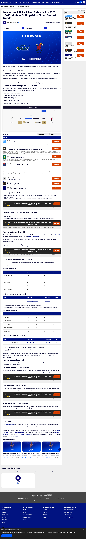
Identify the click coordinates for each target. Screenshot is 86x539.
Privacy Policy (4, 517)
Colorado (45, 514)
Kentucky (45, 512)
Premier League (45, 2)
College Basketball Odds (27, 514)
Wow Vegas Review (68, 512)
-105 (20, 122)
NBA (29, 2)
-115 (44, 122)
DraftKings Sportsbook (34, 236)
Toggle (80, 2)
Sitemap (3, 522)
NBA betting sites (13, 436)
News (51, 2)
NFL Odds (24, 509)
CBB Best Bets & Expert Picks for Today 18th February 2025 (11, 454)
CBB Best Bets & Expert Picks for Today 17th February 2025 (31, 454)
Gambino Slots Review (68, 511)
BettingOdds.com (9, 424)
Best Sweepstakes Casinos (69, 509)
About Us (3, 509)
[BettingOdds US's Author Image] (18, 478)
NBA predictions (19, 432)
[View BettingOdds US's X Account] (18, 22)
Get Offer (47, 301)
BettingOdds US (12, 22)
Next (60, 449)
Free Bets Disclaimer (5, 521)
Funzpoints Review (67, 514)
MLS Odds (24, 516)
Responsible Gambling (6, 516)
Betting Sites (16, 2)
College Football (36, 2)
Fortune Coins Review (68, 516)
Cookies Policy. (72, 532)
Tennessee (45, 517)
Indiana (44, 516)
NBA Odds (24, 512)
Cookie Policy (4, 519)
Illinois (44, 511)
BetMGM (57, 235)
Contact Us (4, 512)
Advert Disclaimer (81, 10)
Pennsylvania (45, 509)
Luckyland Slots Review (68, 517)
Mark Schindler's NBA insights (24, 434)
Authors (3, 511)
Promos (22, 2)
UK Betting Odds (5, 514)
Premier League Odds (27, 517)
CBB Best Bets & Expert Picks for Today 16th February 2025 (50, 454)
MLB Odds (24, 519)
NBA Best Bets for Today (23, 6)
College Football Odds (27, 511)
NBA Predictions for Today (8, 6)
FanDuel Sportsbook (32, 301)
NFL (26, 2)
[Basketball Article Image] (12, 447)
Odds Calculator (58, 2)
